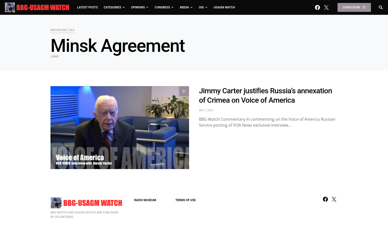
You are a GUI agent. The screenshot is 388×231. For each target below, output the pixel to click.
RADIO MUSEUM (145, 200)
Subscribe (354, 7)
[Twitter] (326, 7)
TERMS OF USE (185, 200)
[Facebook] (317, 7)
